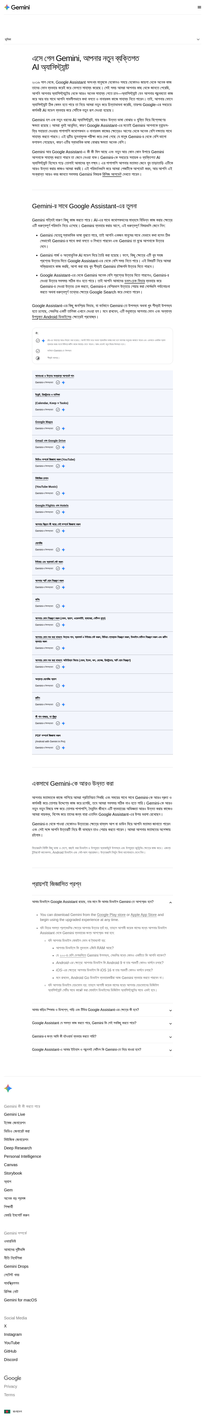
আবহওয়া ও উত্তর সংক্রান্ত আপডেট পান (54, 375)
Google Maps (44, 421)
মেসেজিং (38, 543)
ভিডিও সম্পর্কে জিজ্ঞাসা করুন (48, 459)
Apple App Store (144, 915)
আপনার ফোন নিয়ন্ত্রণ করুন (47, 618)
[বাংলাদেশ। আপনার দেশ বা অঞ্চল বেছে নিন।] (102, 1411)
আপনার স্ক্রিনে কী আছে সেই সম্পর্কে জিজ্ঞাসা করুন (57, 524)
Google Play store (111, 915)
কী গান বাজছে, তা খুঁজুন (45, 716)
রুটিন (37, 697)
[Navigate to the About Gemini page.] (17, 7)
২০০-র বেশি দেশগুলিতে (73, 955)
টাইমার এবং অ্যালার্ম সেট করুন (49, 561)
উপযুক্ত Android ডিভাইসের (51, 317)
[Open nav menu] (199, 7)
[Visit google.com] (102, 1378)
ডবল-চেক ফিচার (135, 281)
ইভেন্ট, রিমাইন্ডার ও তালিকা (47, 394)
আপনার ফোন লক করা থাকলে (48, 637)
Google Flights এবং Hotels (52, 505)
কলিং (37, 599)
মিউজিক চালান (41, 478)
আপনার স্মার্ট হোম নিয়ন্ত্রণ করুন (49, 580)
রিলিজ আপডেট (112, 174)
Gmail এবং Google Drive (50, 440)
